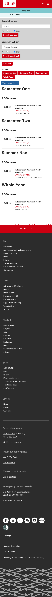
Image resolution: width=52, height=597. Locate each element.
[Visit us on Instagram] (13, 520)
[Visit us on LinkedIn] (20, 520)
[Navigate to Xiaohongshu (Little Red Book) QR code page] (42, 520)
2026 (18, 31)
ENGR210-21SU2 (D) (23, 175)
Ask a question (9, 462)
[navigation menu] (47, 4)
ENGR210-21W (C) (22, 207)
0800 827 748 (9, 433)
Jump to (5, 69)
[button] (26, 10)
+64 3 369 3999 (10, 437)
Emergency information (12, 500)
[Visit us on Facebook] (6, 520)
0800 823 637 (18, 495)
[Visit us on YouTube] (34, 520)
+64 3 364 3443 (10, 457)
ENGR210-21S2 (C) (22, 143)
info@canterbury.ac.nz (12, 442)
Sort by (6, 64)
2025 (10, 31)
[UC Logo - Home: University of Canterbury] (9, 3)
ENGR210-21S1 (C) (22, 111)
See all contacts (9, 477)
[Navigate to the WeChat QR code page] (27, 520)
